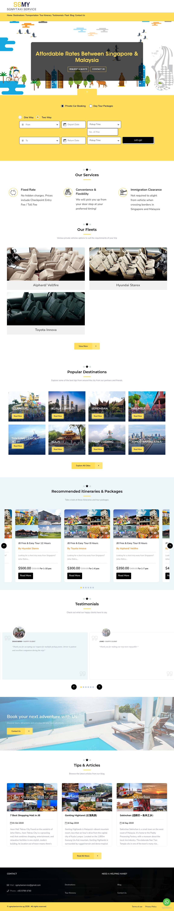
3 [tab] (86, 587)
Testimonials (72, 17)
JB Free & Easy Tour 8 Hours (82, 543)
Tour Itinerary (57, 17)
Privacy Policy (150, 906)
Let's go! (138, 140)
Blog (93, 17)
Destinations (23, 17)
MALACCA (138, 408)
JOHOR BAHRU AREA (146, 441)
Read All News (89, 856)
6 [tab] (93, 587)
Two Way (46, 117)
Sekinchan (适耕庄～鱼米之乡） (137, 815)
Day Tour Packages (103, 105)
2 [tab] (83, 587)
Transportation (40, 17)
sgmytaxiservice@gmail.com (28, 885)
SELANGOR (19, 408)
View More (89, 346)
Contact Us (104, 17)
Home (11, 17)
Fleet (84, 17)
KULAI (55, 441)
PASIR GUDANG (102, 441)
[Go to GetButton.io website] (167, 908)
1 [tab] (81, 587)
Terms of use (137, 906)
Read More (18, 416)
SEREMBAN (99, 408)
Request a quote (78, 69)
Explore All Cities (89, 465)
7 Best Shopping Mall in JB (25, 815)
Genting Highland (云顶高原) (81, 815)
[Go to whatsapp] (167, 902)
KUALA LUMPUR (62, 408)
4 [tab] (88, 587)
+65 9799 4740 (24, 891)
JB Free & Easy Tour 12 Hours (34, 543)
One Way (29, 117)
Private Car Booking (75, 105)
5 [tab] (90, 587)
